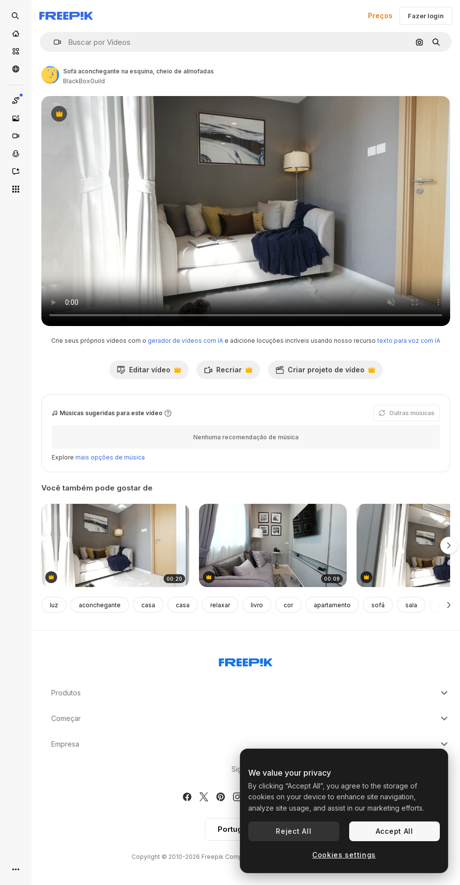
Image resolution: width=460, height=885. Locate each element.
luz (54, 605)
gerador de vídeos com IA (185, 340)
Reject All (293, 831)
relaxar (220, 605)
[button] (53, 42)
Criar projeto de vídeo (325, 372)
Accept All (394, 831)
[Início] (16, 33)
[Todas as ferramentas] (16, 189)
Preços (380, 15)
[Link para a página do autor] (50, 75)
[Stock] (16, 51)
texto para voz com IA (408, 340)
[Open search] (16, 16)
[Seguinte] (449, 605)
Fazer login (426, 16)
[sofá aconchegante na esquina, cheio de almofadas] (115, 545)
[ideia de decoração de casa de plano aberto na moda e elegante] (273, 545)
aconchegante (100, 605)
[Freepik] (66, 16)
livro (257, 605)
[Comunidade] (16, 69)
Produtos (250, 693)
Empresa (250, 744)
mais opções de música (110, 457)
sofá (378, 605)
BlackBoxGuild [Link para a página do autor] (84, 81)
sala (411, 605)
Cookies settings (344, 855)
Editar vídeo (149, 372)
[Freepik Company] (245, 660)
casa (148, 605)
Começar (250, 718)
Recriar (228, 372)
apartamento (332, 605)
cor (288, 605)
